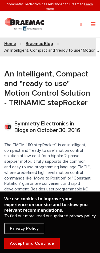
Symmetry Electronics (42, 124)
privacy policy (82, 216)
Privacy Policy (24, 228)
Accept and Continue (32, 243)
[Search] (81, 24)
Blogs (21, 130)
